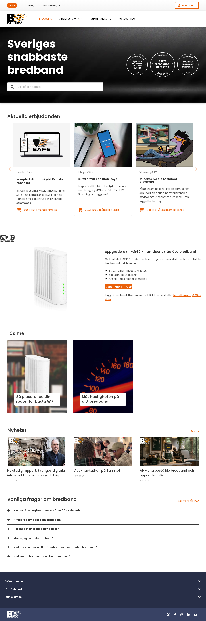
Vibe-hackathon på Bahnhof (97, 470)
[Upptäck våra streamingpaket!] (141, 209)
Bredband (45, 18)
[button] (9, 169)
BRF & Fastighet (52, 5)
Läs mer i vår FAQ (188, 500)
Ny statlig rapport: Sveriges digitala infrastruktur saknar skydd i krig (36, 472)
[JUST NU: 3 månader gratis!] (18, 209)
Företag (30, 5)
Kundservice (127, 18)
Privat (12, 5)
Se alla (195, 431)
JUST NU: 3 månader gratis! (40, 209)
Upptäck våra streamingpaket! (165, 209)
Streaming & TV (100, 18)
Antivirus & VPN (71, 18)
